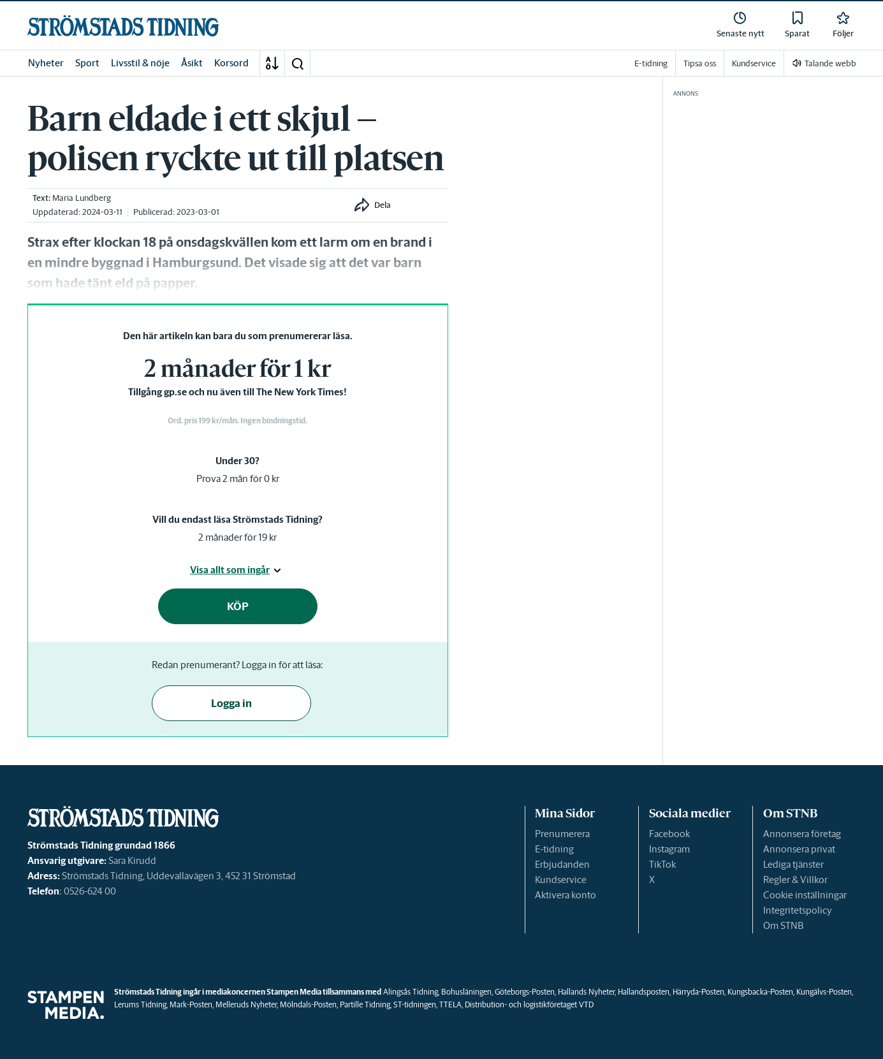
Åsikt (192, 63)
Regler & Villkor (795, 879)
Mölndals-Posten (308, 1004)
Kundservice (561, 879)
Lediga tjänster (793, 864)
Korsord (231, 63)
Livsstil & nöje (140, 63)
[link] (123, 26)
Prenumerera (562, 834)
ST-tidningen (414, 1004)
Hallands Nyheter (586, 992)
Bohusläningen (466, 992)
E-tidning (554, 849)
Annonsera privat (799, 849)
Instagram (669, 849)
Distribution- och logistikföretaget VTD (529, 1004)
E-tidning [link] (651, 63)
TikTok (662, 864)
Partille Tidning (365, 1004)
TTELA (450, 1004)
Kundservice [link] (754, 63)
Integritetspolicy (797, 910)
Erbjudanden (562, 864)
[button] (297, 63)
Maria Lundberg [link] (81, 198)
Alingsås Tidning (410, 992)
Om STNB (783, 925)
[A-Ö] (272, 63)
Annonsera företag (802, 834)
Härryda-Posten (698, 992)
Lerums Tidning (140, 1004)
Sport (87, 63)
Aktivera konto (565, 895)
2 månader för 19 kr (237, 537)
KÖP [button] (238, 606)
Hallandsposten (643, 992)
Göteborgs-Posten (525, 992)
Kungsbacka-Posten (760, 992)
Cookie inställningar (805, 895)
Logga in (231, 703)
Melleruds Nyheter (246, 1004)
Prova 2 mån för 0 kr (237, 478)
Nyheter (46, 63)
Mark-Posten (191, 1004)
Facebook (669, 834)
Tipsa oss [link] (699, 63)
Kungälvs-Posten (824, 992)
